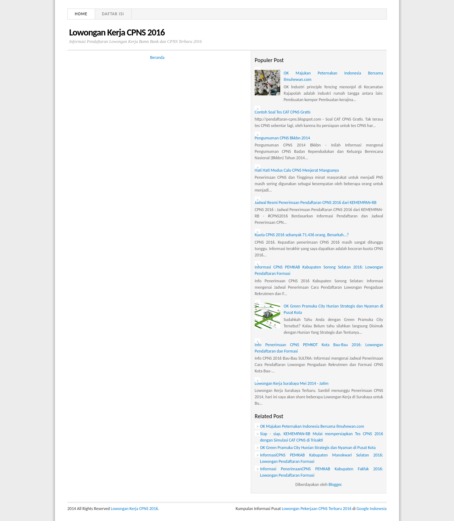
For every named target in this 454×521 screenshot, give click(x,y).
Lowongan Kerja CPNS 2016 (117, 32)
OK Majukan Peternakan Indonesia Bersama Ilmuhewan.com (312, 426)
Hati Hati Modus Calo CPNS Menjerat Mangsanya (297, 170)
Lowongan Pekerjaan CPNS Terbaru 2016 (316, 508)
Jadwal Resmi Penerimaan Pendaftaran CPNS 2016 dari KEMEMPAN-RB (315, 202)
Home (81, 13)
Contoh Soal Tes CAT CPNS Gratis (282, 112)
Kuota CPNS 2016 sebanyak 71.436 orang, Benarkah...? (302, 234)
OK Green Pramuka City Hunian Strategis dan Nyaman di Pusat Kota (318, 447)
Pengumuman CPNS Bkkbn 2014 (282, 137)
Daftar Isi (113, 13)
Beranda (157, 57)
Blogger (334, 484)
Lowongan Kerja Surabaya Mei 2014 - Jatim (291, 383)
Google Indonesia (371, 508)
